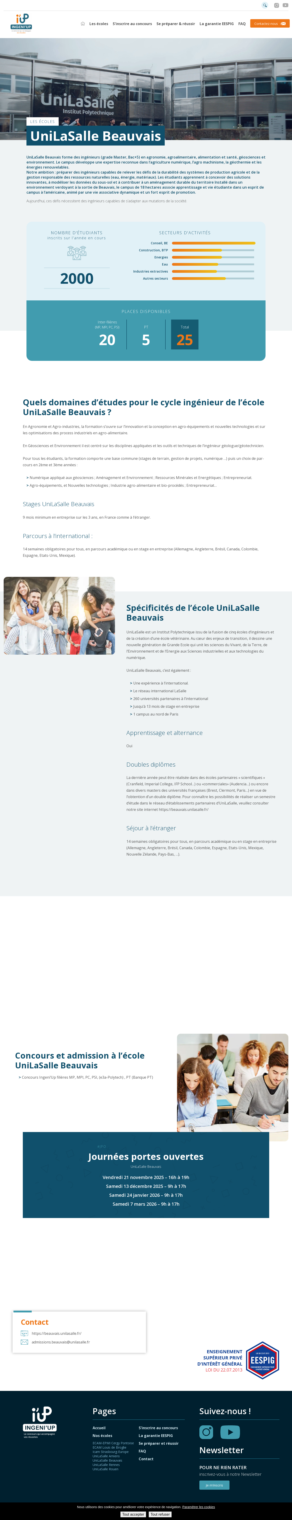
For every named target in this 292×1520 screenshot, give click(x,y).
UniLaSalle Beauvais (107, 1461)
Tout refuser (160, 1514)
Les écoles (98, 23)
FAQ (242, 23)
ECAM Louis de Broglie (109, 1448)
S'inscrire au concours (132, 23)
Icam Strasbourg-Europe (111, 1452)
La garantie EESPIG (217, 23)
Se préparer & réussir (175, 23)
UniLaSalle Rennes (106, 1465)
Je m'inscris (214, 1485)
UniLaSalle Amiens (106, 1456)
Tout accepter (133, 1514)
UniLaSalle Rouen (105, 1469)
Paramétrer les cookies (198, 1507)
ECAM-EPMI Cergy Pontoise (113, 1443)
